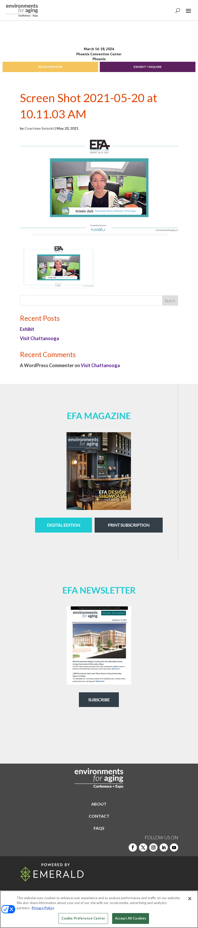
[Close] (189, 898)
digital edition (63, 525)
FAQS (99, 828)
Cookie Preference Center (83, 918)
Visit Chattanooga (39, 338)
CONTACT (99, 816)
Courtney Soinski (39, 128)
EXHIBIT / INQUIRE (148, 67)
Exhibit (27, 329)
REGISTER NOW (50, 67)
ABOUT (98, 803)
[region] (99, 909)
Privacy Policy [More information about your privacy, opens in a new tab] (43, 908)
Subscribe (99, 699)
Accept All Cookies (130, 918)
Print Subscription (129, 525)
